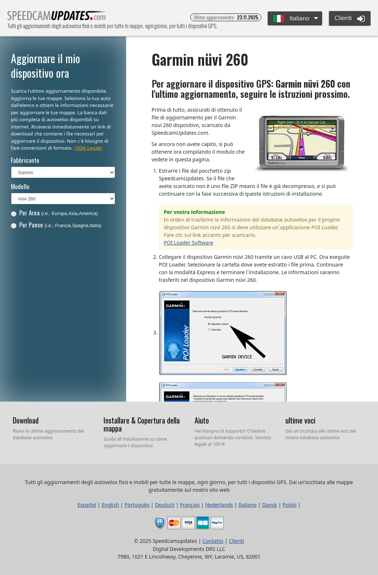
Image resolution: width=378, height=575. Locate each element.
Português (137, 504)
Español (86, 504)
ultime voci (300, 420)
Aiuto (202, 420)
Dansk (269, 504)
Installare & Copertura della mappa (142, 424)
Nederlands (219, 504)
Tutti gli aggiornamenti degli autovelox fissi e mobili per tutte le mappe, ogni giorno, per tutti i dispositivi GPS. (57, 17)
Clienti (350, 18)
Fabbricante (25, 160)
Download (26, 420)
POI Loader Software (188, 242)
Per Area (54, 212)
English (110, 504)
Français (190, 504)
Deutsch (165, 504)
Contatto (212, 540)
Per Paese (56, 224)
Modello (20, 186)
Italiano (291, 19)
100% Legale (88, 148)
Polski (289, 504)
